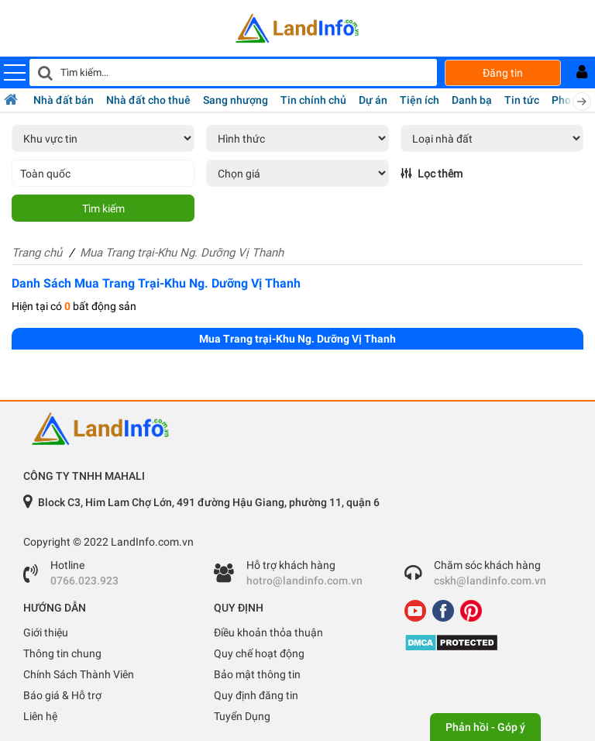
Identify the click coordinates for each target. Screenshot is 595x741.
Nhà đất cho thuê (148, 100)
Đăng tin (503, 73)
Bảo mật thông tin (257, 674)
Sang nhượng (235, 100)
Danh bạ (472, 100)
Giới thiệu (45, 632)
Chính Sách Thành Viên (78, 674)
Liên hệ (40, 716)
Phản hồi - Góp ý (485, 727)
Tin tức (521, 100)
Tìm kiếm (103, 208)
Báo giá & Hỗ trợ (62, 695)
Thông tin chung (62, 653)
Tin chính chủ (313, 100)
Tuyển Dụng (242, 716)
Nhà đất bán (63, 100)
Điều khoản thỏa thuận (268, 632)
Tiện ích (419, 100)
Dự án (373, 100)
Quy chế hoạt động (259, 653)
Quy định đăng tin (256, 695)
